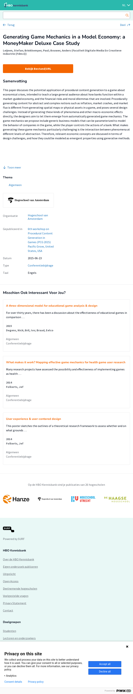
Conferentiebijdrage (40, 265)
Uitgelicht (9, 574)
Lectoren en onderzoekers (19, 638)
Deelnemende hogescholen (20, 588)
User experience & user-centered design (33, 419)
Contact (8, 610)
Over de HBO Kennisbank (18, 559)
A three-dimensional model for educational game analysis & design (51, 306)
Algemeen (12, 339)
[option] (66, 499)
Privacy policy (36, 681)
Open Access (10, 581)
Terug (11, 24)
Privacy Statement (14, 603)
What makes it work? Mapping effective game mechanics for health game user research (65, 362)
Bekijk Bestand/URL (38, 68)
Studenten (9, 631)
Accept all (104, 664)
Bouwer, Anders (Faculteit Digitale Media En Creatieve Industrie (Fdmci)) (62, 52)
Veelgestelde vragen (15, 596)
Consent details (13, 681)
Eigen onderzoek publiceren (20, 566)
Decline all (105, 671)
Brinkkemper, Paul (37, 50)
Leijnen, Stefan (13, 50)
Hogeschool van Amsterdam (38, 217)
